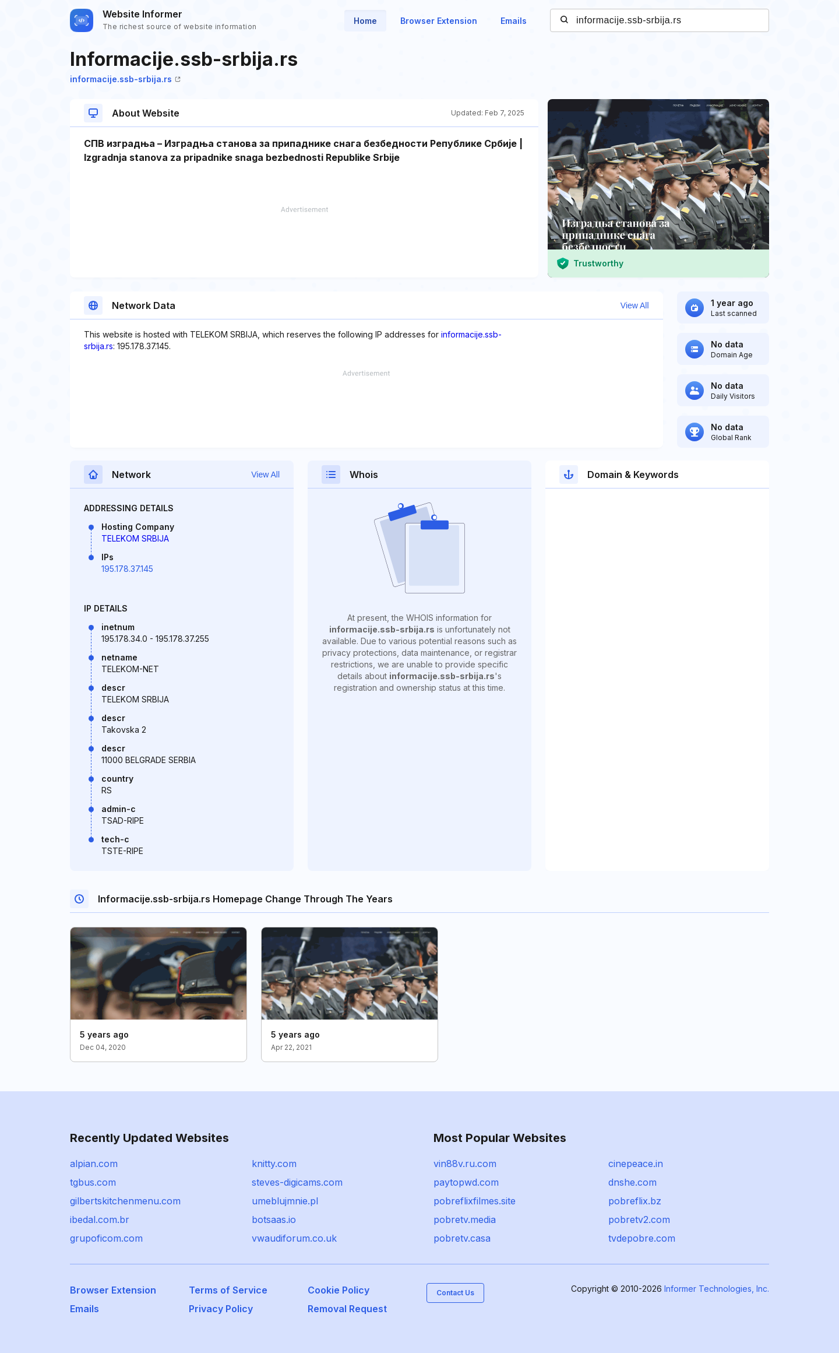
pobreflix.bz (634, 1201)
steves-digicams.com (297, 1182)
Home (365, 21)
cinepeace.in (635, 1163)
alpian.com (94, 1163)
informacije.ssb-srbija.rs (125, 79)
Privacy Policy (221, 1309)
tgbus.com (93, 1182)
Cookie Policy (338, 1290)
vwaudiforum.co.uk (294, 1238)
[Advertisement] (304, 242)
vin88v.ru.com (464, 1163)
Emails (513, 21)
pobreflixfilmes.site (474, 1201)
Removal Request (347, 1309)
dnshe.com (632, 1182)
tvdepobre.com (641, 1238)
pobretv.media (464, 1219)
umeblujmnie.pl (285, 1201)
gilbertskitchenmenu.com (125, 1201)
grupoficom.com (106, 1238)
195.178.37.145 (127, 569)
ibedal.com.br (99, 1219)
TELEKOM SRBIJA (135, 538)
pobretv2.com (639, 1219)
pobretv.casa (462, 1238)
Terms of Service (228, 1290)
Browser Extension (438, 21)
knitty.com (274, 1163)
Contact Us (455, 1292)
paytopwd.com (466, 1182)
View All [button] (635, 305)
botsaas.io (274, 1219)
